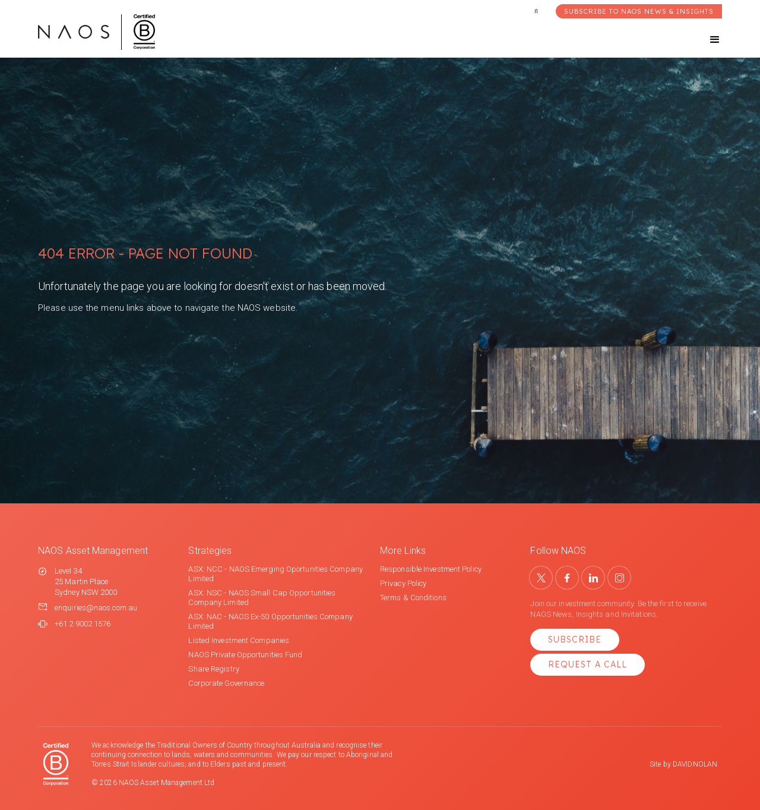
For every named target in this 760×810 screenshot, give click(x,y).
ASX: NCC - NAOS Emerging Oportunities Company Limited (275, 574)
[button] (704, 40)
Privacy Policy (403, 583)
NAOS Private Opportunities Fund (245, 654)
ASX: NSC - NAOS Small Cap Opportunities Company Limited (261, 597)
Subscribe (574, 639)
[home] (96, 32)
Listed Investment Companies (238, 640)
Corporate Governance (226, 683)
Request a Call (587, 664)
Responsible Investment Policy (431, 569)
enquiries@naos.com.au (96, 607)
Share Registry (213, 668)
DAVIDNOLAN (695, 764)
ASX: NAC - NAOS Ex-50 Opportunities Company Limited (270, 621)
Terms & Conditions (413, 597)
